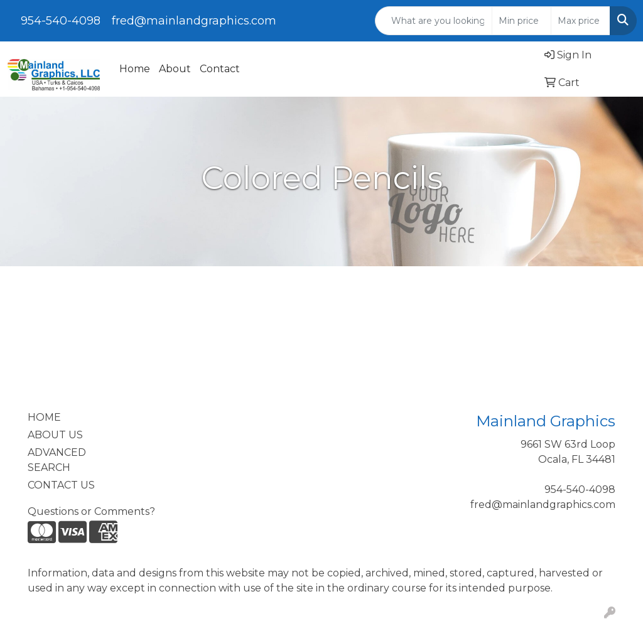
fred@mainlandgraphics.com (194, 21)
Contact (220, 69)
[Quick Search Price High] (580, 20)
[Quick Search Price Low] (521, 20)
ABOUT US (55, 435)
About (175, 69)
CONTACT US (61, 485)
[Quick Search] (433, 20)
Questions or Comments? (91, 511)
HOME (44, 417)
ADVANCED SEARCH (57, 459)
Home (134, 69)
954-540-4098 (60, 21)
